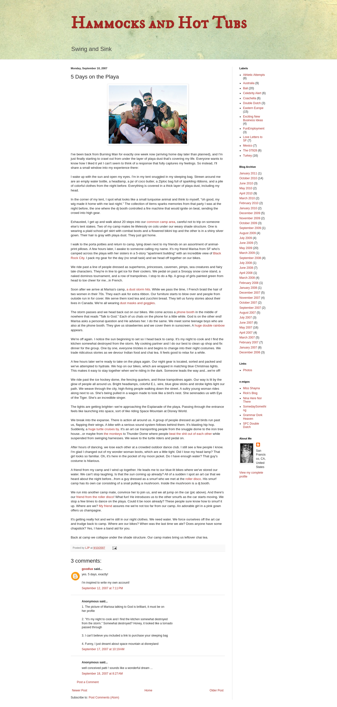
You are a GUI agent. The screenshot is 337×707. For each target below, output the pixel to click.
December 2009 (249, 213)
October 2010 (248, 178)
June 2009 (246, 243)
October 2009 (248, 223)
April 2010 (246, 193)
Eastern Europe (253, 108)
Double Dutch (252, 103)
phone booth (185, 312)
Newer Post (79, 690)
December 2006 (249, 352)
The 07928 (250, 150)
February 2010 (249, 203)
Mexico (247, 145)
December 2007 (249, 292)
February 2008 (249, 283)
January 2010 (248, 208)
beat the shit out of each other (190, 434)
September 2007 (250, 307)
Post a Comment (88, 682)
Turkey (247, 155)
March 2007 (247, 337)
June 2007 (246, 322)
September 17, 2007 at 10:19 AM (103, 649)
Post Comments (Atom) (104, 697)
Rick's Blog (250, 393)
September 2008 (250, 258)
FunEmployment (253, 128)
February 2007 (249, 342)
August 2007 (247, 312)
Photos (247, 370)
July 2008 (245, 263)
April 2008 (246, 273)
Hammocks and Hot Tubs (159, 23)
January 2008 (248, 287)
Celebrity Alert (252, 93)
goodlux (87, 569)
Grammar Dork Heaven (252, 416)
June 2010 (246, 183)
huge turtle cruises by (103, 429)
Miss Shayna (251, 388)
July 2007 (245, 317)
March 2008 (247, 277)
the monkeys (113, 434)
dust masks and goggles (137, 303)
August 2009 (247, 233)
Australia (249, 83)
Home (148, 690)
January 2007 (248, 347)
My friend (105, 506)
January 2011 (248, 173)
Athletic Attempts (254, 75)
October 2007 (248, 302)
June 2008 (246, 267)
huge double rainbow (210, 325)
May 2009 (245, 248)
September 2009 (250, 228)
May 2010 (245, 188)
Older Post (217, 690)
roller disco (193, 479)
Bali (245, 88)
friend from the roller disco (94, 497)
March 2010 (247, 198)
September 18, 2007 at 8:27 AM (102, 673)
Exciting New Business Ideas (253, 118)
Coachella (249, 98)
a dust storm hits (138, 289)
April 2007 (246, 332)
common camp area (161, 222)
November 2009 (249, 218)
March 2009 (247, 253)
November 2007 (249, 297)
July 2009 (245, 238)
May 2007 (245, 327)
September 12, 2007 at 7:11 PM (102, 588)
